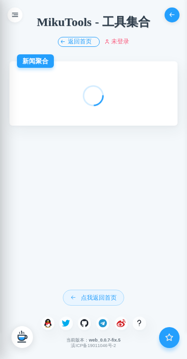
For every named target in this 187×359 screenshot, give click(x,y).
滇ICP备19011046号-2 (93, 345)
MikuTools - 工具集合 (93, 21)
